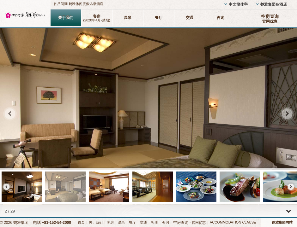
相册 (154, 222)
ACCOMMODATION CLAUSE (233, 222)
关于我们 (65, 17)
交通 (189, 17)
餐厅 (158, 17)
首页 (81, 222)
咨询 (220, 17)
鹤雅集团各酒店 (273, 4)
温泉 (127, 17)
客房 (96, 18)
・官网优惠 (189, 222)
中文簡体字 (238, 4)
